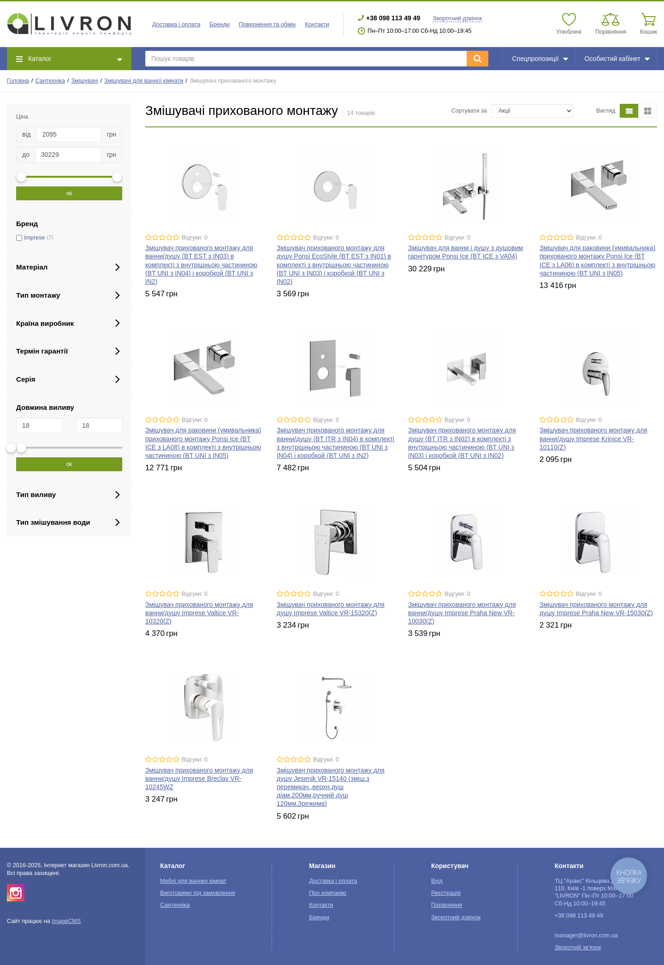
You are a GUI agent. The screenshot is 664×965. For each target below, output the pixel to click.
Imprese (34, 237)
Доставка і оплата (176, 24)
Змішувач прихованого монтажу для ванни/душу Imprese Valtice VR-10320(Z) (199, 613)
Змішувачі (84, 81)
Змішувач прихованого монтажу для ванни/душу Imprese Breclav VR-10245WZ (199, 779)
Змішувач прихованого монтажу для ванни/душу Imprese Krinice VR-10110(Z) (593, 438)
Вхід (437, 881)
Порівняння (446, 905)
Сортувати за (469, 111)
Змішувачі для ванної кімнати (144, 81)
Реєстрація (446, 893)
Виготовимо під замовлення (197, 893)
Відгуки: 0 (195, 237)
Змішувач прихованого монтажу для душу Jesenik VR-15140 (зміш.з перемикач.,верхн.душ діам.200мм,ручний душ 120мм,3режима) (331, 787)
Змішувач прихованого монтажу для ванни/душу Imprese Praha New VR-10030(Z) (462, 613)
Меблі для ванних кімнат (193, 881)
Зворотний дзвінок (457, 18)
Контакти (317, 24)
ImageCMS (66, 921)
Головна (18, 81)
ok (69, 193)
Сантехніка (50, 81)
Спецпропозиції (540, 58)
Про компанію (327, 893)
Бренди (219, 24)
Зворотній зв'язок (578, 947)
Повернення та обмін (267, 24)
